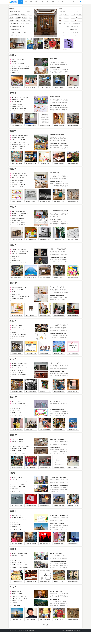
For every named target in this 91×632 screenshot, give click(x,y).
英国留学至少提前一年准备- (18, 298)
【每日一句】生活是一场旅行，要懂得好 (20, 66)
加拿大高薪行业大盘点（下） (56, 181)
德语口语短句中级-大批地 (55, 67)
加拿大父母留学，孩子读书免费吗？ (19, 142)
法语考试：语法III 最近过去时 (18, 63)
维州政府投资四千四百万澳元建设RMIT (58, 287)
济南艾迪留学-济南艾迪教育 (18, 329)
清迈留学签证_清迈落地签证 (18, 218)
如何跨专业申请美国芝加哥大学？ (19, 224)
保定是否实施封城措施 (16, 488)
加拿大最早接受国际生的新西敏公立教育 (59, 211)
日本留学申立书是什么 (16, 301)
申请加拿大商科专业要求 (55, 363)
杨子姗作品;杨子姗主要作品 (17, 517)
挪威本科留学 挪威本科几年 (56, 401)
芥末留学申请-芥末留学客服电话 (18, 450)
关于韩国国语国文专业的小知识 (57, 409)
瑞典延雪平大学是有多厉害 (17, 99)
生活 (58, 2)
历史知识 (12, 587)
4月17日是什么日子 (16, 479)
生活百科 (12, 473)
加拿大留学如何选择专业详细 (18, 372)
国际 (68, 2)
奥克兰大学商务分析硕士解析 (18, 177)
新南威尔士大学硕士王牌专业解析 (19, 377)
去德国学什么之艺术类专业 (17, 558)
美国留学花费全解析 (16, 256)
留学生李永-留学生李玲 (17, 101)
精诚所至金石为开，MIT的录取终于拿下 (20, 251)
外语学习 (12, 55)
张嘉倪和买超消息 (15, 602)
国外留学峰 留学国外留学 (17, 408)
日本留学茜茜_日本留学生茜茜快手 (19, 370)
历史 (74, 2)
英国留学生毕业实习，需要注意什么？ (20, 213)
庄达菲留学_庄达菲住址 (55, 447)
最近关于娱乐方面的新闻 (17, 524)
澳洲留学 (12, 207)
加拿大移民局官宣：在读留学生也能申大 (20, 406)
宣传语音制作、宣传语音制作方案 (19, 596)
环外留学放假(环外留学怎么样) (57, 439)
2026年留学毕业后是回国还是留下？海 (68, 11)
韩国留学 (12, 321)
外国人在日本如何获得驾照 (17, 289)
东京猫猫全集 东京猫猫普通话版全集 (58, 477)
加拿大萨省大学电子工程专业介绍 (19, 334)
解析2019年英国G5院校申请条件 (17, 11)
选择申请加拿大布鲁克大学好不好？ (58, 105)
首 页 (21, 2)
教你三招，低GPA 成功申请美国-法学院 (20, 97)
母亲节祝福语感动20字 (16, 515)
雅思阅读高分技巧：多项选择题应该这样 (20, 68)
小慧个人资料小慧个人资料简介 (18, 484)
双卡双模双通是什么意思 (17, 600)
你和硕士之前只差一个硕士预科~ (19, 139)
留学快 (28, 630)
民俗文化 (12, 511)
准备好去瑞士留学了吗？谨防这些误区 (20, 453)
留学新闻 (12, 93)
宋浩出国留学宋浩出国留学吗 (18, 104)
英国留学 (12, 169)
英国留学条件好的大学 (16, 294)
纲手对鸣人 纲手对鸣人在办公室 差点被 (58, 515)
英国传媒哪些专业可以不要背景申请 (19, 253)
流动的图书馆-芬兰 (16, 260)
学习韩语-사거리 (15, 72)
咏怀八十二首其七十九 (16, 522)
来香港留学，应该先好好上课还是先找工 (59, 249)
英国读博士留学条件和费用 (17, 186)
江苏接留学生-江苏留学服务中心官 (17, 20)
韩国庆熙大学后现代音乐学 (56, 553)
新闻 (26, 2)
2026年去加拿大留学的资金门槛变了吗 (68, 17)
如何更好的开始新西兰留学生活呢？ (58, 561)
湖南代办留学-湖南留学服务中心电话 (19, 367)
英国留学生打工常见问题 (17, 148)
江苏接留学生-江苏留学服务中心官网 (19, 175)
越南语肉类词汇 (15, 61)
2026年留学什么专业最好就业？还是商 (68, 26)
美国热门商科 (15, 332)
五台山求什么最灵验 (54, 599)
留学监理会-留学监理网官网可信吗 (17, 26)
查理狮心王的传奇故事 (16, 591)
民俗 (63, 2)
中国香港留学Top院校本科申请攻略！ (20, 553)
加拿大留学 (13, 283)
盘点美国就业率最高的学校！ (18, 215)
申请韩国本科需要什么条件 (16, 35)
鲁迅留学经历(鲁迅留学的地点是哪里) (19, 564)
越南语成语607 (15, 70)
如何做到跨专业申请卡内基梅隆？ (17, 14)
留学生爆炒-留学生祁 (54, 173)
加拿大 (52, 2)
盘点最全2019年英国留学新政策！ (57, 295)
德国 (31, 2)
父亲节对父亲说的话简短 (17, 593)
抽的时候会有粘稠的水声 (17, 477)
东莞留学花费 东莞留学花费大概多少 (19, 110)
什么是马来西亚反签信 (55, 97)
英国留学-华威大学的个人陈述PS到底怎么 (20, 144)
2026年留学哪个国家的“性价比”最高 (67, 29)
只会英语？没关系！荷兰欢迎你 (18, 222)
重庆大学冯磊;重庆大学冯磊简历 (57, 523)
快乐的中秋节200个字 (16, 529)
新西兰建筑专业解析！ (16, 410)
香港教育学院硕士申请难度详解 (18, 339)
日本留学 (12, 359)
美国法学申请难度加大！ (17, 258)
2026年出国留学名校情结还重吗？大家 (68, 32)
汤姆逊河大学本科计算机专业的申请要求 (20, 263)
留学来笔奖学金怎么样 (16, 444)
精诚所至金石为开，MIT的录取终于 (18, 23)
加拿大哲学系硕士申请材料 (17, 439)
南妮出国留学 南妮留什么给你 (18, 106)
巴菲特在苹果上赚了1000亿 (56, 591)
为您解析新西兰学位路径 (55, 219)
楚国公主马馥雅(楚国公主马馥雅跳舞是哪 (59, 485)
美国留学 (12, 245)
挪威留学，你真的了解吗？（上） (19, 562)
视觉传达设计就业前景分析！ (18, 180)
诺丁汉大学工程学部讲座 (17, 415)
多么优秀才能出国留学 (15, 29)
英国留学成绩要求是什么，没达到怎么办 (59, 143)
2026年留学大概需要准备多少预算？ (67, 14)
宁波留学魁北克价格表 (16, 412)
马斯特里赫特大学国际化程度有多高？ (20, 135)
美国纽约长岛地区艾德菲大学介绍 (19, 448)
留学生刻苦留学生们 (16, 560)
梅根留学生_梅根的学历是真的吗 (57, 371)
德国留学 (12, 131)
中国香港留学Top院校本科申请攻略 (18, 32)
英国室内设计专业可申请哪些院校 (19, 374)
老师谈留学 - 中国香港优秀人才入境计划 (20, 446)
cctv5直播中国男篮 (16, 605)
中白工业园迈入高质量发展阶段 (18, 146)
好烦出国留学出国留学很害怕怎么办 (19, 363)
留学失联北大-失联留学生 (17, 182)
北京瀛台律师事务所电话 (17, 491)
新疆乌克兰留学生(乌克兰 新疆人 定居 (20, 567)
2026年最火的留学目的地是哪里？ (67, 35)
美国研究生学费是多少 (16, 327)
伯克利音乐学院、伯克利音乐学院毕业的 (20, 482)
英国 (36, 2)
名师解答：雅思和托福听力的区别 (19, 59)
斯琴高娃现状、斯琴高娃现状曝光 (19, 520)
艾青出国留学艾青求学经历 (17, 441)
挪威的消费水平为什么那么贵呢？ (57, 135)
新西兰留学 (13, 397)
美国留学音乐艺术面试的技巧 (18, 365)
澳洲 (42, 2)
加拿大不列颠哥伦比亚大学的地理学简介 (59, 325)
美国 (47, 2)
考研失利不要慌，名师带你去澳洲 (19, 108)
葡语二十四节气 (53, 59)
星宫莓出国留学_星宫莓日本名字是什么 (20, 336)
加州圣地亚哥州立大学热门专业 (18, 403)
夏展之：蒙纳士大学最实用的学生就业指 (20, 296)
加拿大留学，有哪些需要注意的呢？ (58, 333)
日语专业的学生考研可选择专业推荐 (58, 257)
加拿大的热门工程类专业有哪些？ (17, 17)
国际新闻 (12, 549)
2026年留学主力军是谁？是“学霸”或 (67, 23)
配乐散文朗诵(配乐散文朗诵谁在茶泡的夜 (20, 598)
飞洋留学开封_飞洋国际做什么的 (18, 137)
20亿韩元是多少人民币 (16, 526)
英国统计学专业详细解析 (17, 325)
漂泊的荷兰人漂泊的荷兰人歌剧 (18, 486)
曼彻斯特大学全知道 (16, 291)
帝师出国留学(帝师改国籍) (17, 220)
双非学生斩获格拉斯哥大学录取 (18, 184)
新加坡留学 (13, 435)
